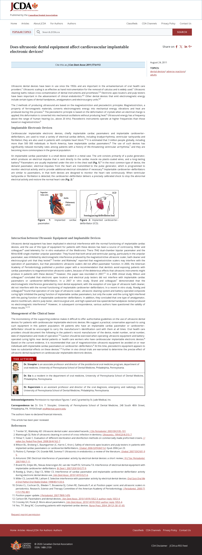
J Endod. (92, 448)
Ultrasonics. (117, 434)
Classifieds (132, 23)
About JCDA (40, 23)
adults (153, 74)
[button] (21, 32)
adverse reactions (175, 71)
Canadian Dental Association (43, 15)
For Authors (56, 23)
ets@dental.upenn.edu (54, 408)
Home (14, 23)
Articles (25, 23)
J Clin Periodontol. (108, 431)
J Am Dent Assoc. (70, 475)
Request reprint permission (25, 514)
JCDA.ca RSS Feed (178, 545)
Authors (71, 23)
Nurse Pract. (107, 505)
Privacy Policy (168, 23)
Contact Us (185, 23)
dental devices (157, 71)
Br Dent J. (71, 468)
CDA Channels (149, 23)
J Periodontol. (55, 495)
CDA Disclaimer (159, 545)
